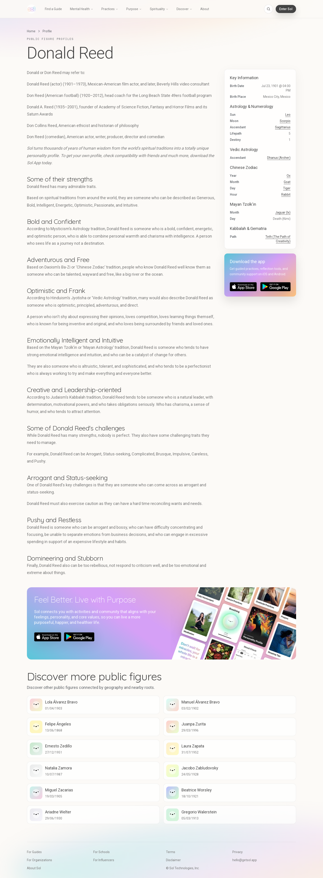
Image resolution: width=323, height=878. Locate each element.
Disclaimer (173, 860)
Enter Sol (285, 9)
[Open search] (268, 8)
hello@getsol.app (244, 860)
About (204, 9)
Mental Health (81, 9)
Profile (47, 31)
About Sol (34, 868)
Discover (184, 9)
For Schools (101, 852)
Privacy (237, 852)
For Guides (34, 852)
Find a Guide (53, 9)
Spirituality (159, 9)
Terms (170, 852)
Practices (109, 9)
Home (31, 31)
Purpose (134, 9)
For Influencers (103, 860)
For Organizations (39, 860)
